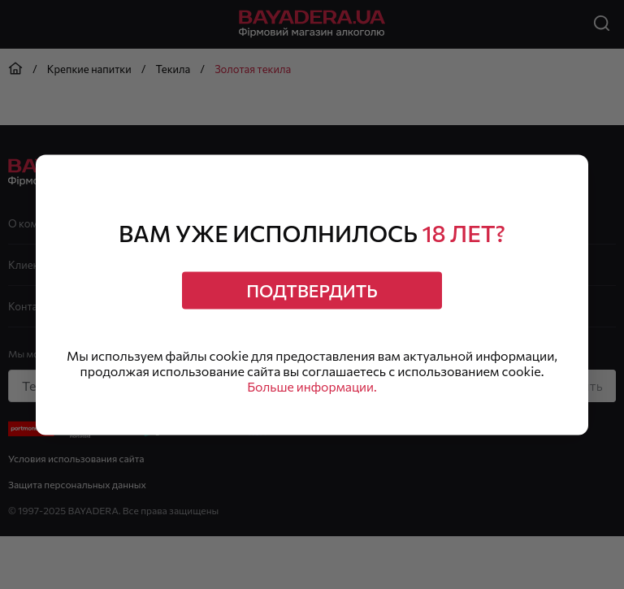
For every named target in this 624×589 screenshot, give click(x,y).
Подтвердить (312, 290)
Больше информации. (312, 388)
